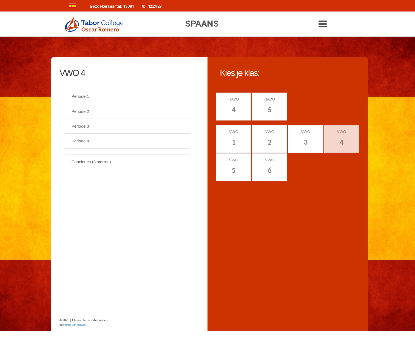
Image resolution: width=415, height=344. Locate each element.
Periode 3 (80, 126)
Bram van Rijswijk (75, 325)
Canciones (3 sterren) (91, 161)
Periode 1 (80, 96)
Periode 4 (80, 141)
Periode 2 (80, 111)
